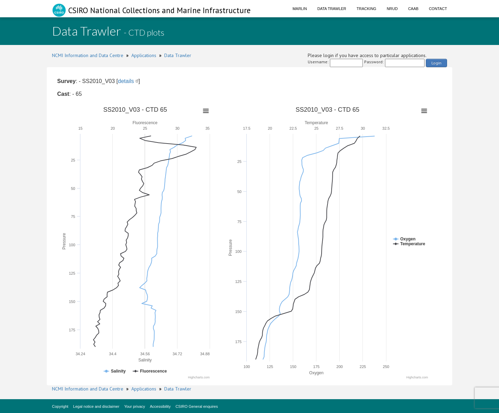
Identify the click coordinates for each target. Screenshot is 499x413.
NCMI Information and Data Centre (87, 55)
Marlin (299, 9)
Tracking (366, 9)
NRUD (392, 9)
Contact (438, 9)
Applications (143, 55)
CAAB (413, 9)
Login (436, 62)
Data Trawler (331, 9)
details (126, 81)
